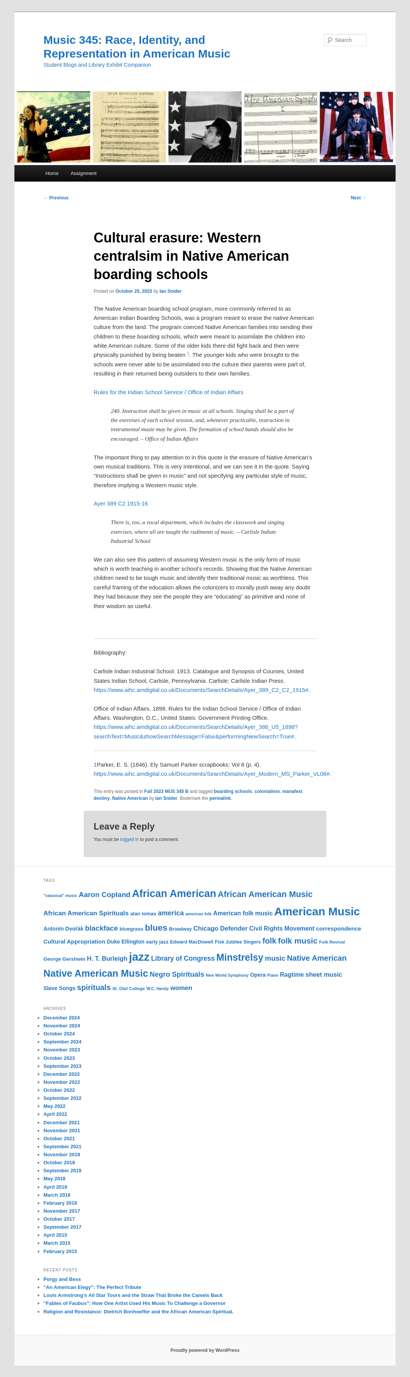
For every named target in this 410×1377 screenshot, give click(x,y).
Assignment (83, 173)
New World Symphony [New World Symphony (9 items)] (227, 975)
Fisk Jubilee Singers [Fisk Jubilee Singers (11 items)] (238, 942)
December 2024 (61, 1018)
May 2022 (54, 1106)
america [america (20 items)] (171, 913)
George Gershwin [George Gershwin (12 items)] (64, 959)
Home (52, 173)
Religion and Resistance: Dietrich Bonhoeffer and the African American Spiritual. (138, 1311)
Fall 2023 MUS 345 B (166, 791)
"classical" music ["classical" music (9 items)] (60, 895)
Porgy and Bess (62, 1279)
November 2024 (61, 1026)
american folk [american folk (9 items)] (199, 914)
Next (359, 198)
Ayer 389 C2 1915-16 (121, 503)
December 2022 (61, 1074)
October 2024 (59, 1034)
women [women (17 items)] (181, 988)
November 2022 (61, 1082)
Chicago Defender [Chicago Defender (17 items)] (221, 928)
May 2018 (54, 1178)
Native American (130, 798)
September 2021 (62, 1146)
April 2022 (55, 1114)
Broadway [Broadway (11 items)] (180, 929)
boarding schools (233, 791)
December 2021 (61, 1122)
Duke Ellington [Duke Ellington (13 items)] (125, 942)
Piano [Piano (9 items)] (272, 975)
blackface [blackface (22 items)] (101, 928)
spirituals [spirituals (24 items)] (94, 987)
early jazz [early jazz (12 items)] (157, 942)
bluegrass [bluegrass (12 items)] (131, 929)
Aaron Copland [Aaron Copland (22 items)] (104, 895)
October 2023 (59, 1058)
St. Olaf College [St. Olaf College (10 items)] (128, 988)
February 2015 (60, 1251)
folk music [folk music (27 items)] (297, 940)
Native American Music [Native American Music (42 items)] (95, 973)
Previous (56, 198)
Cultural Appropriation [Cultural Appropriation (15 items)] (74, 941)
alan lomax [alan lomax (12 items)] (143, 913)
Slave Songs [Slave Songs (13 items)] (59, 988)
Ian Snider (171, 291)
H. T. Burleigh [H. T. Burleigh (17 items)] (107, 958)
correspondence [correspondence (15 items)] (338, 928)
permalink (220, 798)
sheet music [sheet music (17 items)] (324, 974)
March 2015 (56, 1243)
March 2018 (56, 1195)
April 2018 (55, 1187)
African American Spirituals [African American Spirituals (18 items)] (86, 913)
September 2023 (62, 1066)
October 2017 (59, 1219)
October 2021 (59, 1138)
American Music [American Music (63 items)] (317, 911)
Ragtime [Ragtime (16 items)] (292, 974)
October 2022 (59, 1090)
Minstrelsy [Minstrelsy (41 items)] (239, 957)
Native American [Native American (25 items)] (317, 958)
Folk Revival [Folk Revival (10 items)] (332, 942)
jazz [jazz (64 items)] (139, 956)
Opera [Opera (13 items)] (258, 975)
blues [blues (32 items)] (156, 927)
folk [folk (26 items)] (270, 940)
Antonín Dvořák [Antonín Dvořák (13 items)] (63, 929)
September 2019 (62, 1170)
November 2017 (61, 1211)
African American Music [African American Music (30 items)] (265, 894)
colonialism (267, 791)
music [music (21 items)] (275, 958)
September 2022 (62, 1098)
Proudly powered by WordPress (204, 1350)
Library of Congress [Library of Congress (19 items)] (183, 958)
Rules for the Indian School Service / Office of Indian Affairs (168, 392)
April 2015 (55, 1235)
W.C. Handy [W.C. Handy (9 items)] (157, 988)
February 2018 (60, 1203)
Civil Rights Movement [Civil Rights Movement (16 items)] (281, 928)
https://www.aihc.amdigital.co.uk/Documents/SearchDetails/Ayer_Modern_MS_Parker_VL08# (212, 773)
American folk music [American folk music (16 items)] (243, 913)
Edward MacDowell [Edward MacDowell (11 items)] (191, 942)
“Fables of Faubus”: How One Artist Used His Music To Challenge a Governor (134, 1303)
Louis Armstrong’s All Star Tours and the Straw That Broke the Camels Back (133, 1295)
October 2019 (59, 1162)
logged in (129, 839)
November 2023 (61, 1050)
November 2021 (61, 1130)
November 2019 (61, 1154)
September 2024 (62, 1042)
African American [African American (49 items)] (174, 893)
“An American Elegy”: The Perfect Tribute (92, 1287)
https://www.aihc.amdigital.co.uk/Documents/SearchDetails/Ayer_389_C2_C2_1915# (201, 690)
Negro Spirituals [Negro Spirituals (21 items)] (177, 974)
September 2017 (62, 1227)
